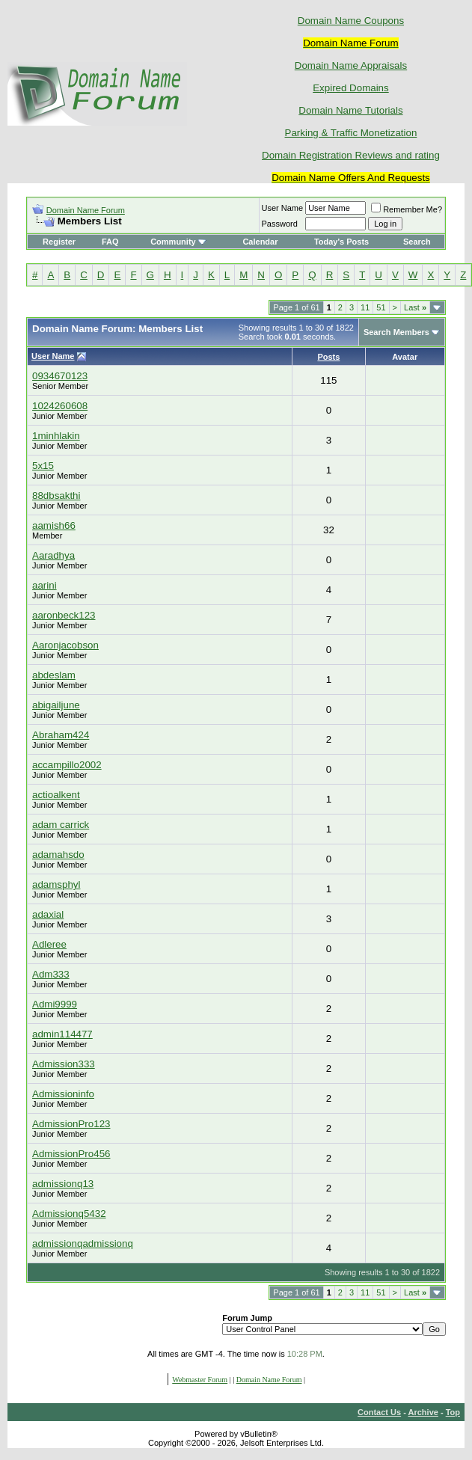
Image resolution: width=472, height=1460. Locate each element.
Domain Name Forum (85, 210)
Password (280, 223)
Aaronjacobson (65, 645)
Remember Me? (406, 209)
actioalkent (56, 794)
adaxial (48, 914)
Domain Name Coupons (351, 20)
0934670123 (60, 375)
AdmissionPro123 (71, 1123)
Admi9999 (54, 1004)
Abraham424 (60, 734)
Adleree (49, 944)
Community (178, 241)
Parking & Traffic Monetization (351, 132)
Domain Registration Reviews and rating (351, 155)
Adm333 (51, 974)
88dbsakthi (56, 495)
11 (365, 307)
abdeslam (54, 675)
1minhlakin (56, 435)
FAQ (110, 241)
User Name (283, 207)
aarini (44, 585)
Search (417, 241)
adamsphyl (56, 884)
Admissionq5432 (69, 1213)
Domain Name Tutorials (350, 110)
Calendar (260, 241)
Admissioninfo (63, 1093)
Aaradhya (53, 555)
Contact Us (379, 1412)
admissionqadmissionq (82, 1243)
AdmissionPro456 (71, 1153)
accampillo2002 (67, 764)
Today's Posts (341, 241)
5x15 (43, 465)
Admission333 (63, 1064)
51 (380, 307)
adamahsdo (58, 854)
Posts (328, 356)
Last (415, 307)
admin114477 (62, 1034)
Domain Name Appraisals (351, 65)
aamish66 (54, 525)
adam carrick (60, 824)
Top (453, 1412)
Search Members (396, 332)
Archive (423, 1412)
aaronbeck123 (63, 615)
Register (59, 241)
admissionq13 (63, 1183)
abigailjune (56, 705)
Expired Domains (350, 87)
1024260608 (60, 405)
